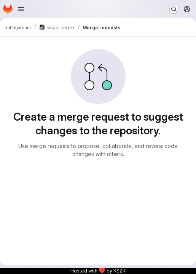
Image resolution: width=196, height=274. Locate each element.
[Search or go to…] (173, 9)
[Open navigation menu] (21, 9)
